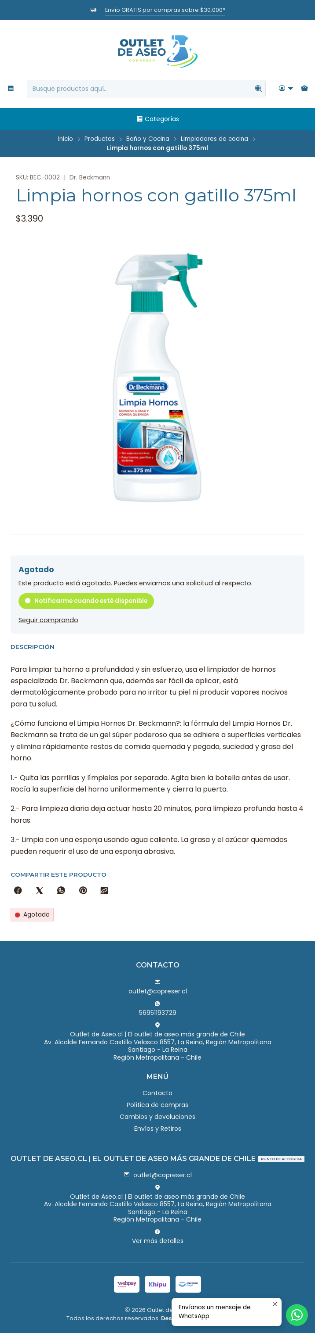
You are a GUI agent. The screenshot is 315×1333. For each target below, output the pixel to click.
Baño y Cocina (147, 139)
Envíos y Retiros (157, 1128)
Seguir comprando (48, 620)
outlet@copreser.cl (157, 987)
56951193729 (157, 1008)
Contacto (157, 1093)
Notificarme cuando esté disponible (86, 601)
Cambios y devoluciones (157, 1116)
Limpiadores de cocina (214, 139)
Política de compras (157, 1104)
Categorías (157, 119)
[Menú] (10, 88)
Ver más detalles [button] (157, 1237)
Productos (99, 139)
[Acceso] (286, 88)
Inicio (65, 139)
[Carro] (304, 88)
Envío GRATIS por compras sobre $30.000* (165, 10)
